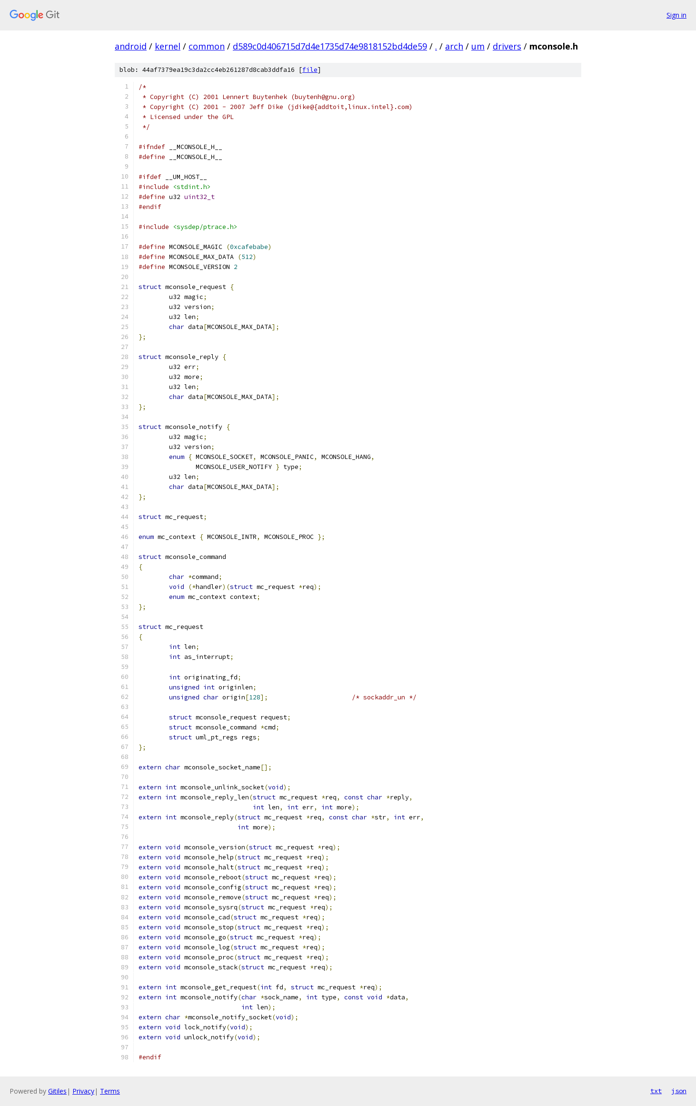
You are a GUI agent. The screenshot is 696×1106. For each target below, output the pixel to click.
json (678, 1090)
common (207, 46)
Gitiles (57, 1091)
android (131, 46)
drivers (507, 46)
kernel (167, 46)
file (310, 70)
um (478, 46)
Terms (110, 1091)
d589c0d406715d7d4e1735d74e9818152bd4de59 (330, 46)
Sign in (676, 15)
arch (454, 46)
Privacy (83, 1091)
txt (656, 1090)
